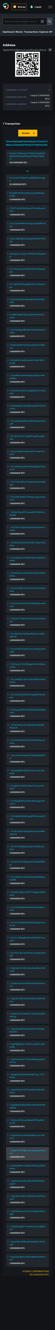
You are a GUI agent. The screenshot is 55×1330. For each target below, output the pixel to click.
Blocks (19, 31)
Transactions (31, 31)
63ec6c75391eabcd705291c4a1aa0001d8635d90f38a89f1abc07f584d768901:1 (27, 156)
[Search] (22, 21)
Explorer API (45, 31)
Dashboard (9, 31)
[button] (50, 49)
